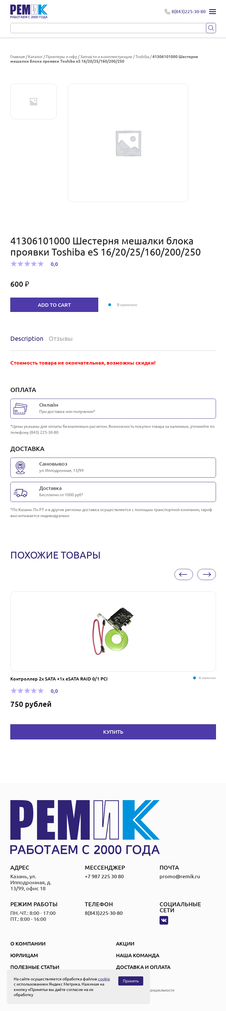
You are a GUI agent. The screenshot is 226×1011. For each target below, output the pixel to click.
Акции (125, 943)
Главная (17, 56)
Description (27, 338)
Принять (131, 981)
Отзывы (61, 338)
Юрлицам (24, 955)
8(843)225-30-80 (104, 913)
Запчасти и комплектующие (106, 56)
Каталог (35, 56)
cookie (104, 979)
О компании (28, 943)
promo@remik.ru (180, 876)
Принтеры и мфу (61, 56)
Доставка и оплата (143, 967)
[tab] (28, 338)
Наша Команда (137, 955)
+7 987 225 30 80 (104, 876)
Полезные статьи (34, 967)
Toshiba (142, 56)
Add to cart (54, 305)
